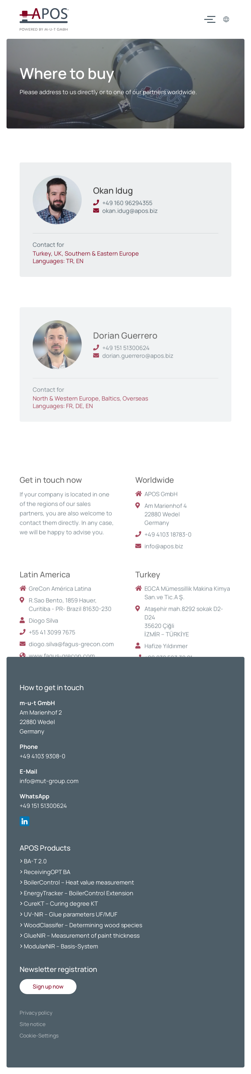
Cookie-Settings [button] (39, 1035)
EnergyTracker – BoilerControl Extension (78, 893)
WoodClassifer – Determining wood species (83, 925)
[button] (48, 986)
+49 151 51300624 (43, 805)
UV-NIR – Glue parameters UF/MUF (71, 914)
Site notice (32, 1024)
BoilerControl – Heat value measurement (79, 882)
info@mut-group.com (49, 781)
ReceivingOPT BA (47, 872)
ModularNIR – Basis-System (61, 946)
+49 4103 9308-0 (42, 756)
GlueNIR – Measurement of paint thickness (82, 935)
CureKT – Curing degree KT (61, 903)
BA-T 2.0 (35, 861)
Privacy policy (36, 1012)
